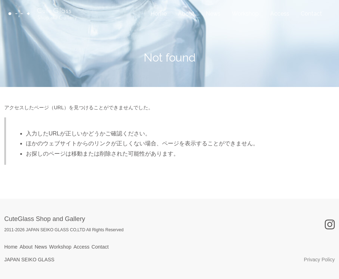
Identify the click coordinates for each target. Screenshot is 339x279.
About (186, 23)
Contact (311, 23)
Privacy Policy (319, 259)
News (213, 23)
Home (158, 23)
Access (279, 23)
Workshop (245, 23)
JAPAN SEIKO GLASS (29, 259)
